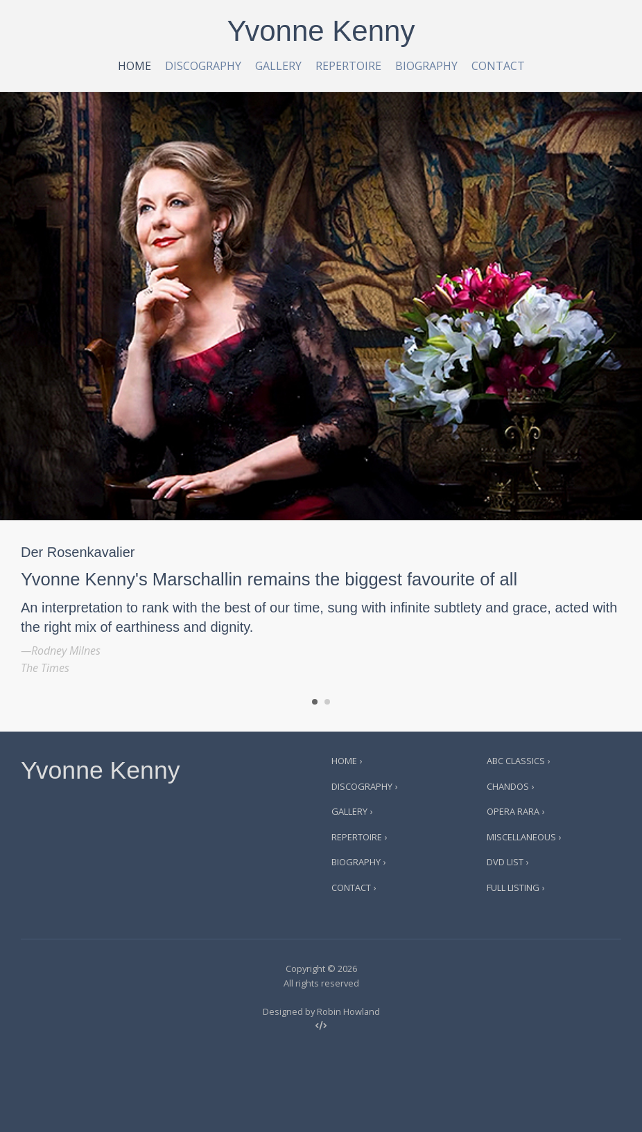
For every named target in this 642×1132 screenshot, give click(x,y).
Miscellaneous (521, 837)
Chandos (508, 786)
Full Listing (513, 887)
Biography (426, 65)
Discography (203, 65)
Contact (498, 65)
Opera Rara (513, 811)
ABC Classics (516, 760)
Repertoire (348, 65)
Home (134, 65)
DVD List (505, 862)
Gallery (278, 65)
